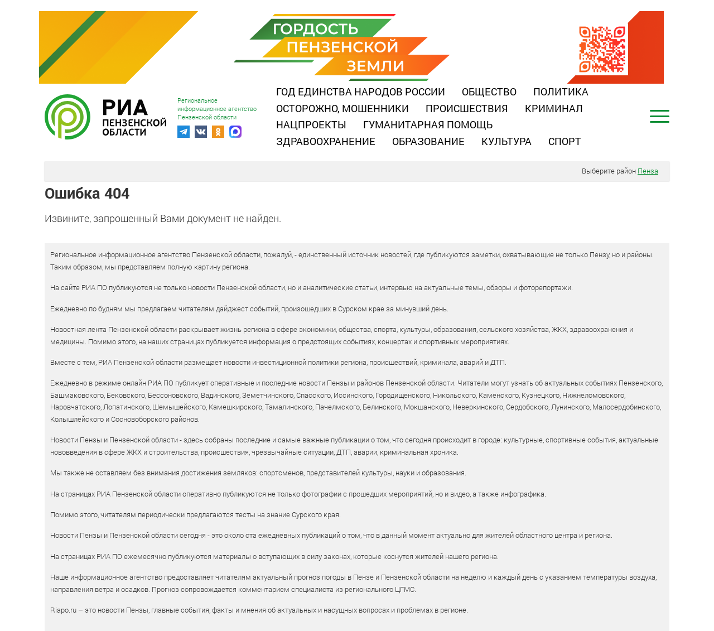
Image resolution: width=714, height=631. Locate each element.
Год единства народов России (360, 91)
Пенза (648, 171)
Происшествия (467, 108)
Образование (428, 141)
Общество (489, 91)
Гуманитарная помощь (428, 124)
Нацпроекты (311, 124)
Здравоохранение (325, 141)
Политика (560, 91)
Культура (506, 141)
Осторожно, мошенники (342, 108)
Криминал (554, 108)
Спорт (564, 141)
